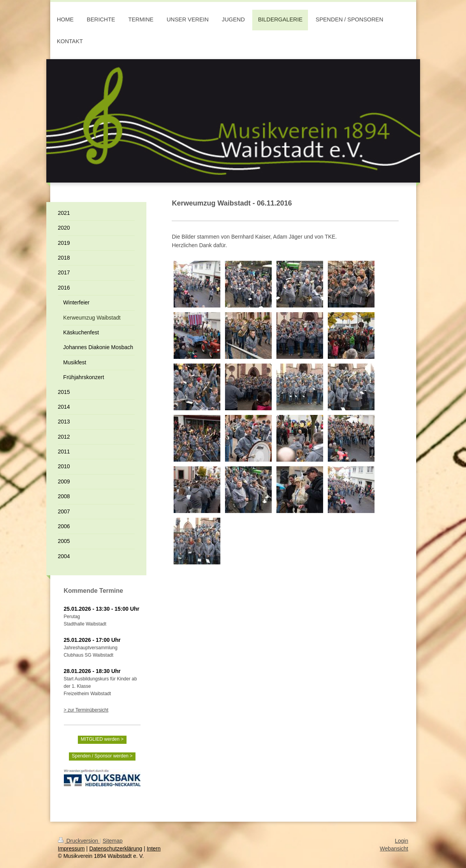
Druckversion (79, 841)
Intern (154, 848)
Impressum (71, 848)
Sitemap (113, 841)
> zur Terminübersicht (86, 710)
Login (401, 841)
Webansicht (394, 848)
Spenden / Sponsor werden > (102, 756)
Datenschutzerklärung (115, 848)
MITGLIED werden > (102, 739)
